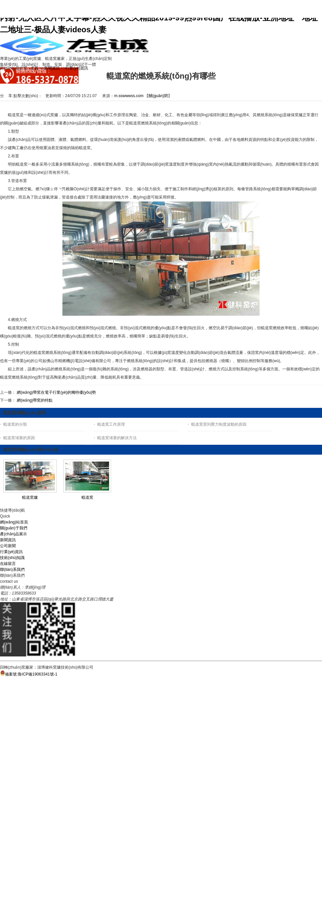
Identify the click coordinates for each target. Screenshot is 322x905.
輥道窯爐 (30, 497)
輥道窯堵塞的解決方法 (117, 438)
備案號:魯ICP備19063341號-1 (28, 674)
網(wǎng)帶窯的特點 (35, 400)
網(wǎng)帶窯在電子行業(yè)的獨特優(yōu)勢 (56, 392)
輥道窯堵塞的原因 (19, 438)
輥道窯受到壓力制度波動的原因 (218, 424)
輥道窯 (87, 497)
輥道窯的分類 (15, 424)
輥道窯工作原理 (111, 424)
